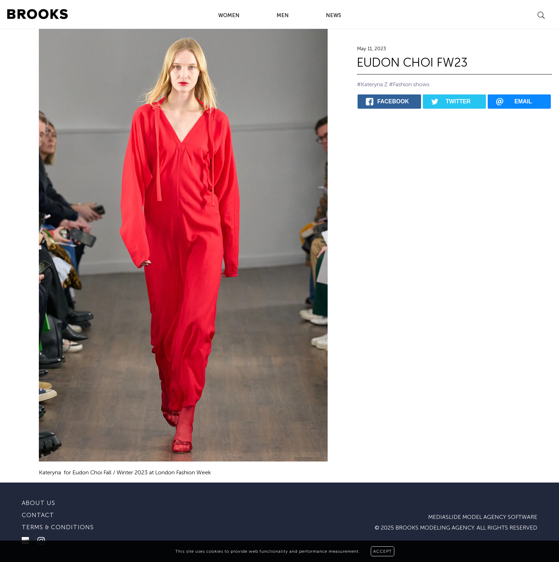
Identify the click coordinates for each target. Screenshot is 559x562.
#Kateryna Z (372, 84)
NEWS (333, 15)
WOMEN (229, 15)
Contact (38, 515)
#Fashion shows (409, 84)
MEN (283, 15)
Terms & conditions (58, 527)
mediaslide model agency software (482, 517)
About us (38, 502)
